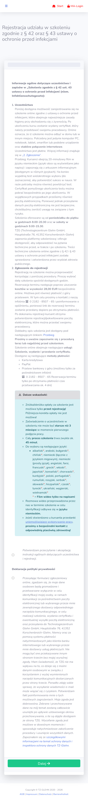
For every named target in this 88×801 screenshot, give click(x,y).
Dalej (44, 763)
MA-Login (75, 6)
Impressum (31, 794)
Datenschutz (45, 794)
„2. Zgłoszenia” (31, 155)
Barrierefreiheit (60, 794)
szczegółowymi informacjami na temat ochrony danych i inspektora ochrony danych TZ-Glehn (47, 741)
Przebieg (48, 335)
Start (57, 6)
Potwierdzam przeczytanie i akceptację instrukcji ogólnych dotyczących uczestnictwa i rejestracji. (51, 554)
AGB (22, 794)
